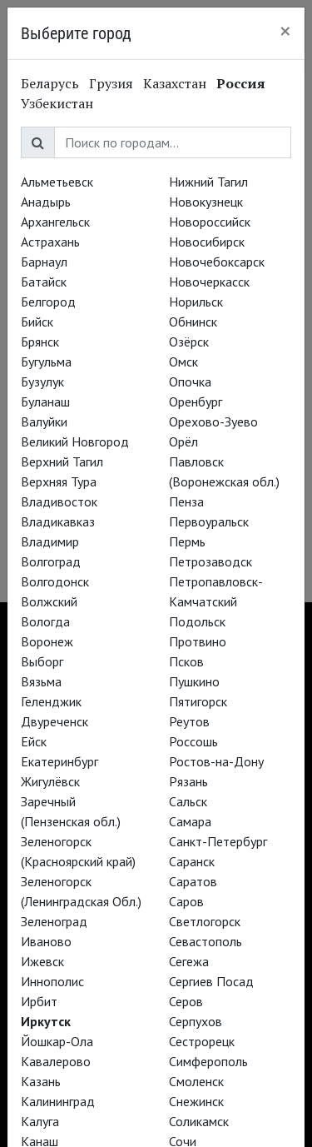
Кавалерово (56, 1061)
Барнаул (44, 261)
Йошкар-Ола (57, 1041)
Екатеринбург (59, 761)
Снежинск (196, 1101)
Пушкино (194, 681)
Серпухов (195, 1021)
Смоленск (196, 1081)
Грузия (111, 83)
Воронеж (47, 641)
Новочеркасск (209, 281)
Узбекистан (57, 103)
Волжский (49, 601)
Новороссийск (209, 221)
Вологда (45, 621)
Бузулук (42, 381)
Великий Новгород (75, 441)
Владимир (50, 541)
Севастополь (205, 941)
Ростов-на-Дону (216, 761)
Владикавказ (58, 521)
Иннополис (52, 981)
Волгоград (51, 561)
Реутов (189, 721)
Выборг (42, 661)
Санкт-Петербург (218, 841)
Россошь (193, 741)
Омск (183, 361)
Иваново (46, 941)
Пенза (186, 501)
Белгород (48, 301)
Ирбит (39, 1001)
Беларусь (50, 83)
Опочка (190, 381)
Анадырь (46, 201)
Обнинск (193, 321)
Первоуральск (209, 521)
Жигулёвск (50, 781)
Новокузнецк (206, 201)
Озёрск (189, 341)
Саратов (193, 881)
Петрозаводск (210, 561)
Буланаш (45, 401)
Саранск (192, 861)
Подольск (197, 621)
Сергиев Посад (211, 981)
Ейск (34, 741)
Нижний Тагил (208, 181)
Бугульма (46, 361)
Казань (41, 1081)
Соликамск (199, 1121)
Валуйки (44, 421)
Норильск (196, 301)
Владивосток (59, 501)
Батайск (44, 281)
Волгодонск (55, 581)
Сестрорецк (202, 1041)
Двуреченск (54, 721)
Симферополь (208, 1061)
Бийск (37, 321)
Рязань (188, 781)
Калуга (40, 1121)
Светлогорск (204, 921)
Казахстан (174, 83)
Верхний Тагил (62, 461)
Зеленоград (54, 921)
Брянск (40, 341)
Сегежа (189, 961)
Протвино (197, 641)
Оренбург (195, 401)
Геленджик (51, 701)
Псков (186, 661)
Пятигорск (198, 701)
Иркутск (46, 1021)
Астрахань (50, 241)
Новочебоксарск (217, 261)
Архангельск (55, 221)
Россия (240, 83)
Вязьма (41, 681)
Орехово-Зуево (213, 421)
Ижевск (42, 961)
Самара (190, 821)
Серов (186, 1001)
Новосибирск (207, 241)
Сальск (188, 801)
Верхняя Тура (59, 481)
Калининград (58, 1101)
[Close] (285, 30)
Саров (186, 901)
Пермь (187, 541)
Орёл (183, 441)
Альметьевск (57, 181)
